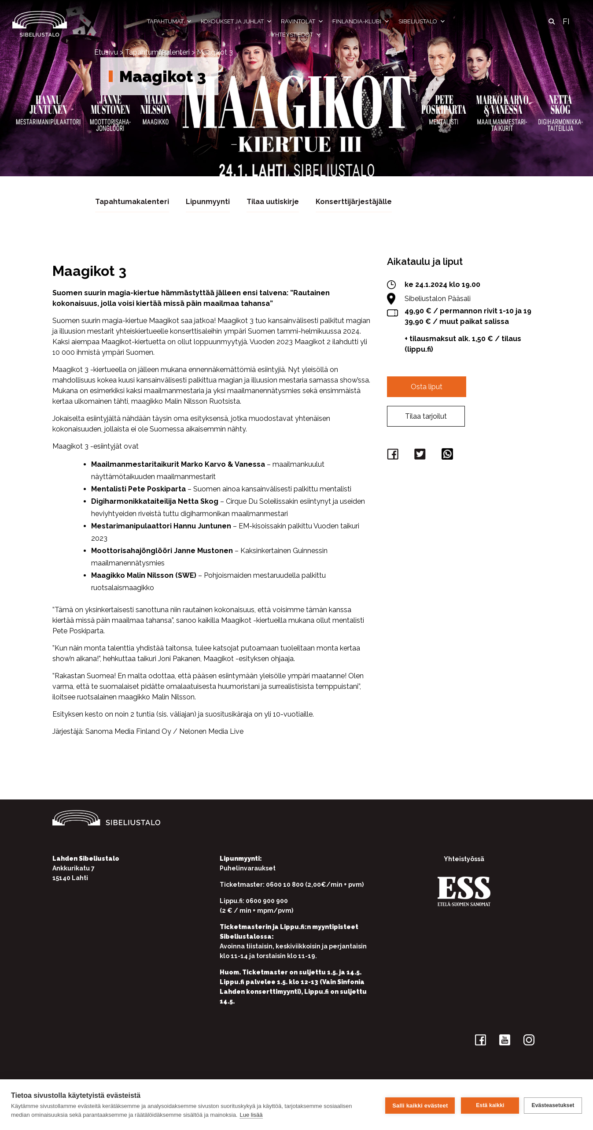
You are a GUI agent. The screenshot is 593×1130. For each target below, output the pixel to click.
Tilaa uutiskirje (273, 201)
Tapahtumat (169, 21)
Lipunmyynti (208, 201)
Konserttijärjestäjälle (354, 201)
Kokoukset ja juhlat (236, 21)
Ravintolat (302, 21)
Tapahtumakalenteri (157, 52)
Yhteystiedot (296, 34)
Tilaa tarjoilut (426, 416)
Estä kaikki (489, 1105)
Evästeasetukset (552, 1105)
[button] (551, 21)
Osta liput (426, 386)
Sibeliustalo (422, 21)
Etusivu (106, 52)
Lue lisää (250, 1114)
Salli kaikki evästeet (418, 1104)
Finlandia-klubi (361, 21)
